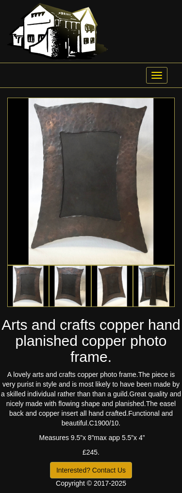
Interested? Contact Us (91, 470)
